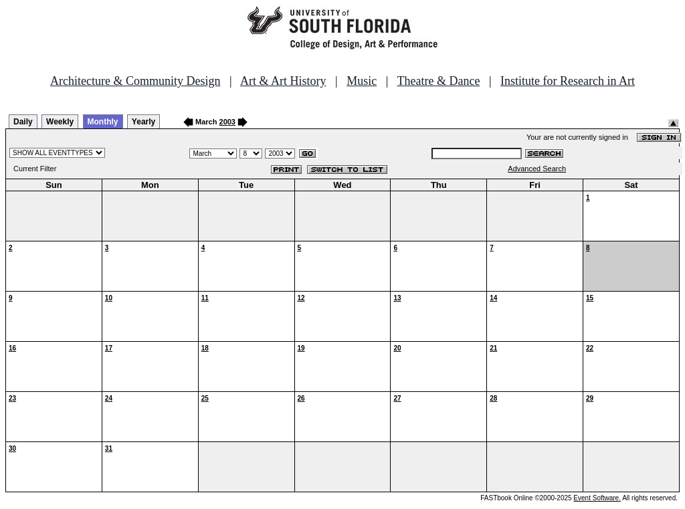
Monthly (103, 121)
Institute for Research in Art (567, 81)
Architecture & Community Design (135, 81)
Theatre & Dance (438, 81)
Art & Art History (283, 81)
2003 (227, 122)
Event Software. (597, 498)
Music (362, 81)
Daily (23, 121)
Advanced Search (537, 169)
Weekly (60, 121)
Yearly (143, 121)
